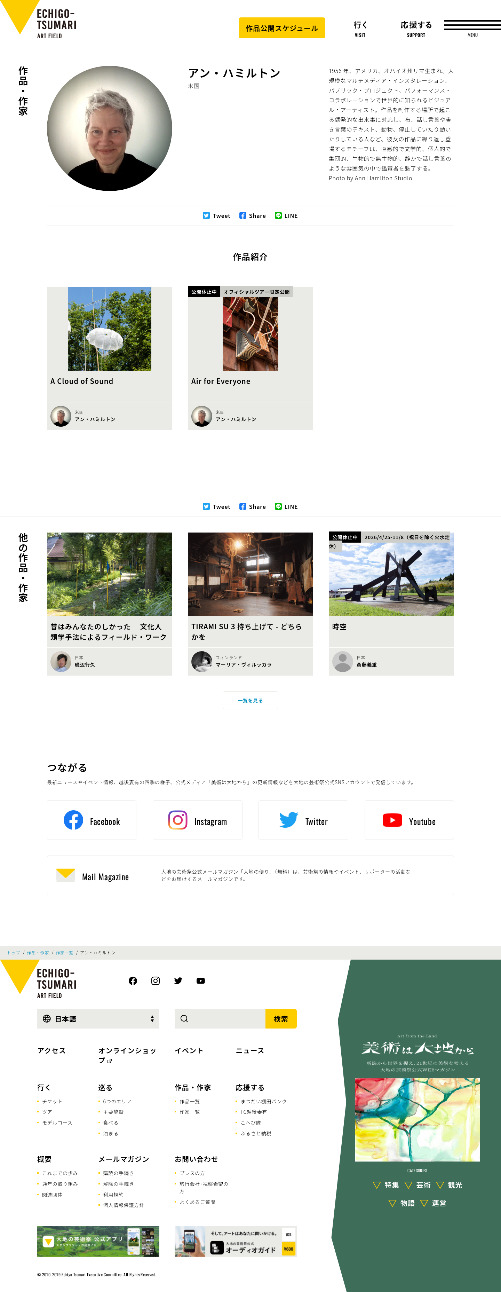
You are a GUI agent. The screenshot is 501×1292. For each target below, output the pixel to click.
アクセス (51, 1050)
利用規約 (113, 1194)
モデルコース (57, 1122)
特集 (392, 1185)
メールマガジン (124, 1159)
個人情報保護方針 (123, 1205)
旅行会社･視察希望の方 (204, 1187)
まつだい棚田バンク (263, 1101)
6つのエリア (117, 1101)
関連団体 (52, 1194)
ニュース (250, 1050)
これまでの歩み (60, 1172)
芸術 (423, 1185)
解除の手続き (118, 1183)
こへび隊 (250, 1122)
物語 (407, 1203)
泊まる (111, 1133)
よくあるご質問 (198, 1201)
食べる (111, 1122)
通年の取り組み (60, 1183)
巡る (105, 1087)
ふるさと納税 (255, 1133)
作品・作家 (23, 91)
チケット (52, 1101)
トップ (13, 953)
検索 (281, 1019)
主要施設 (113, 1111)
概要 (44, 1159)
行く (44, 1087)
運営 (439, 1203)
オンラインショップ (127, 1055)
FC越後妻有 (253, 1111)
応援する (250, 1087)
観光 (455, 1185)
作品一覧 (190, 1101)
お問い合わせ (196, 1159)
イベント (189, 1050)
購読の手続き (118, 1172)
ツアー (49, 1111)
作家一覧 (64, 953)
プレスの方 (192, 1172)
